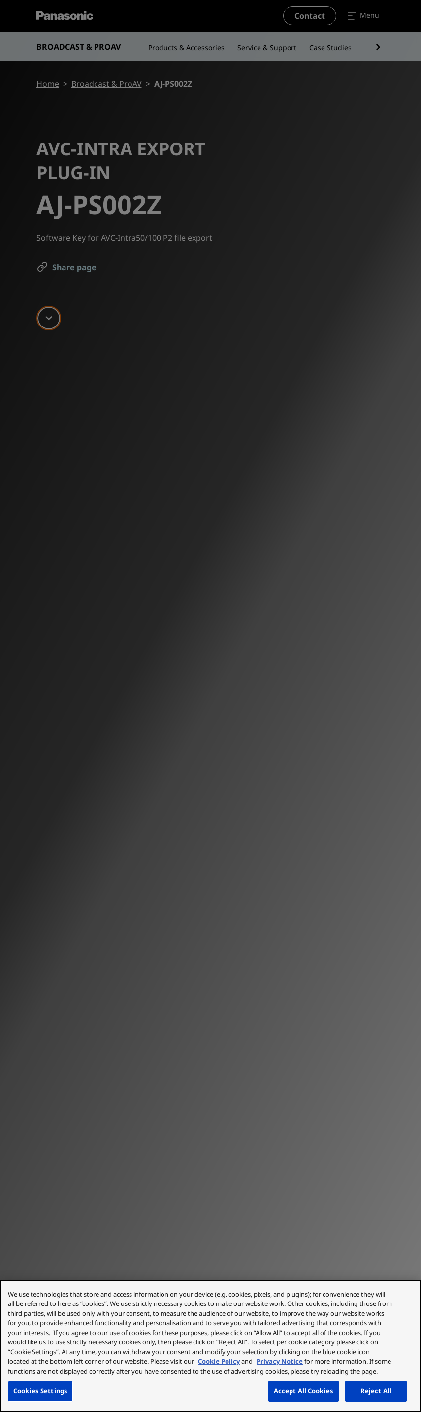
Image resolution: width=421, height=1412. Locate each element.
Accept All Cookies (303, 1390)
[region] (210, 1346)
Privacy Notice (280, 1361)
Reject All (375, 1390)
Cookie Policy (219, 1361)
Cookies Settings (40, 1390)
